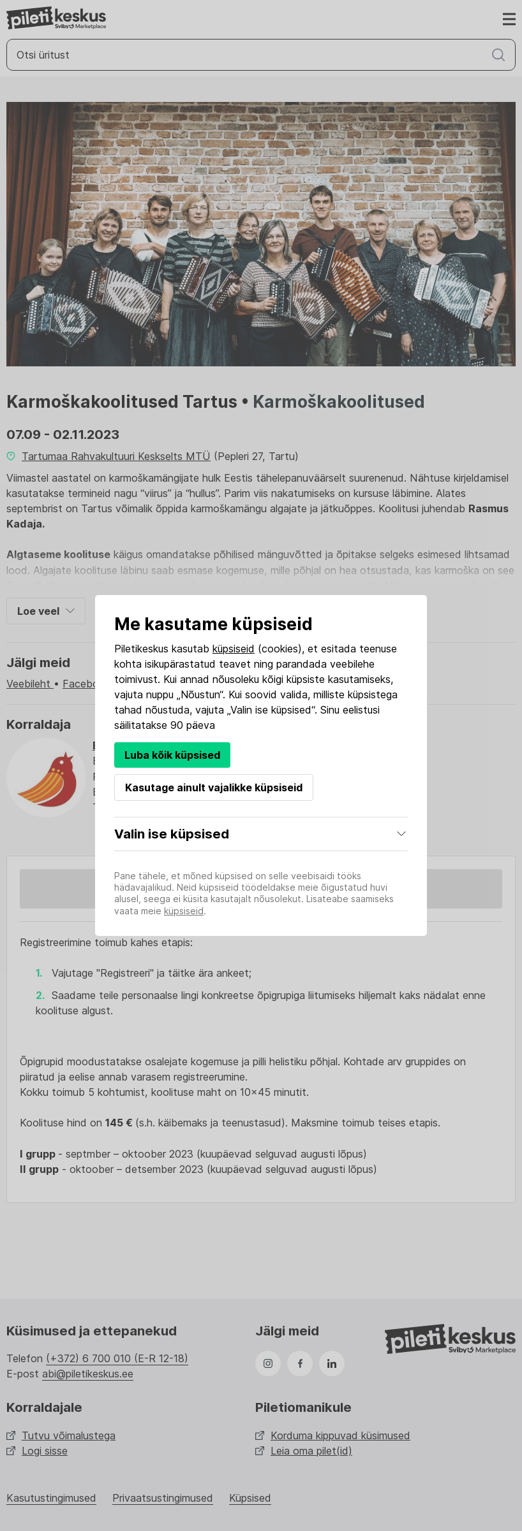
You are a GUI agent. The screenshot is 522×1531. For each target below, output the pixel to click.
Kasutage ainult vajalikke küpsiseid (213, 787)
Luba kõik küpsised (172, 755)
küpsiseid (234, 648)
